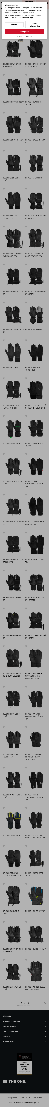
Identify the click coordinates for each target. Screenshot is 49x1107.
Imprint (29, 36)
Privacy (20, 36)
